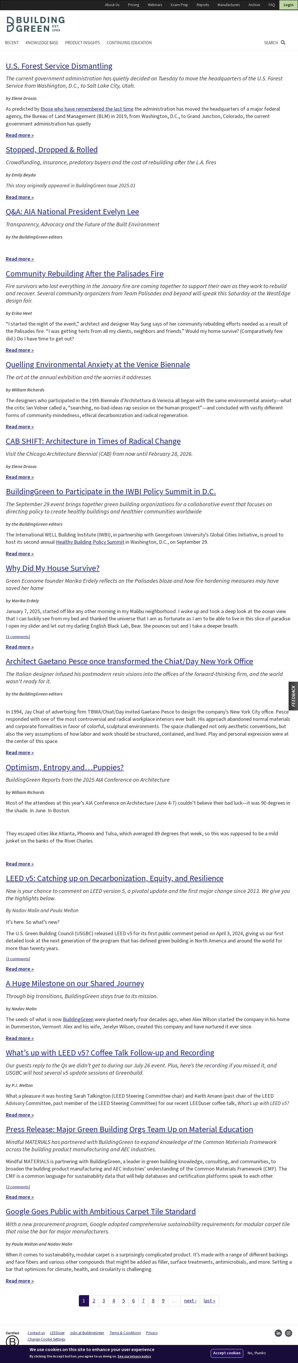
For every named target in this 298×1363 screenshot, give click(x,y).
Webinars (155, 5)
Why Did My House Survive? (53, 568)
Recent (12, 43)
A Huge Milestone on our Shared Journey (75, 983)
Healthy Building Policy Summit (90, 542)
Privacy (152, 1333)
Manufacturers (229, 5)
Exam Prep (179, 5)
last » (209, 1300)
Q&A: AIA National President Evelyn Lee (72, 212)
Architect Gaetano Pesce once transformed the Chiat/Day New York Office (129, 661)
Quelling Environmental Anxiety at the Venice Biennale (98, 364)
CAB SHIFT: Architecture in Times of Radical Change (93, 441)
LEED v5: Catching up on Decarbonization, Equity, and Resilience (115, 878)
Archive (254, 5)
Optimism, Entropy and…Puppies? (65, 767)
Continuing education (129, 43)
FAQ (272, 5)
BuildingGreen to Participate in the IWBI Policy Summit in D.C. (111, 491)
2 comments (18, 1187)
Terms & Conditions (125, 1333)
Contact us (36, 1333)
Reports (203, 5)
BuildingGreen (78, 1019)
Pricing (133, 5)
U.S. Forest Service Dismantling (59, 66)
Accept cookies (227, 1353)
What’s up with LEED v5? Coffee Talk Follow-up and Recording (110, 1053)
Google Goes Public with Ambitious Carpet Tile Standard (101, 1211)
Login (288, 5)
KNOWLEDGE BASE (42, 43)
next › (190, 1300)
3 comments (18, 637)
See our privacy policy (134, 1356)
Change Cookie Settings (46, 1339)
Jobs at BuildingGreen (87, 1333)
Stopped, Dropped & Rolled (52, 150)
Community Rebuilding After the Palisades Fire (85, 274)
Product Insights (82, 43)
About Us (112, 5)
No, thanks (257, 1353)
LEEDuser (57, 1333)
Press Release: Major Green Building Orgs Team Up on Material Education (129, 1129)
